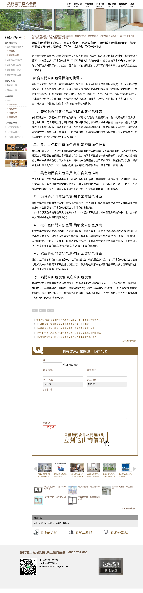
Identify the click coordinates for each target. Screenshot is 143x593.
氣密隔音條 (14, 55)
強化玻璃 (13, 104)
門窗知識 (42, 36)
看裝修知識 (119, 537)
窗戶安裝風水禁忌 (15, 75)
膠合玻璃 (13, 113)
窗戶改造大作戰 (14, 65)
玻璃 (9, 100)
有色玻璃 (13, 109)
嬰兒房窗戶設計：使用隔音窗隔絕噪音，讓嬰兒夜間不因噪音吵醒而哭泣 (68, 320)
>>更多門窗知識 (129, 341)
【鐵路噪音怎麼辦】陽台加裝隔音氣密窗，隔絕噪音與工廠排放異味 (66, 328)
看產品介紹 (49, 537)
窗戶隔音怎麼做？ (15, 47)
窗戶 (50, 36)
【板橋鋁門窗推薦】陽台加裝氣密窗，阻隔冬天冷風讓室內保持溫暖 (66, 337)
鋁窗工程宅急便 (21, 4)
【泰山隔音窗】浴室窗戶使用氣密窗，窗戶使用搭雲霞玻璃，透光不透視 (68, 333)
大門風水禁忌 (13, 132)
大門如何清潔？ (14, 127)
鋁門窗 (50, 310)
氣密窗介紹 (12, 85)
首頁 (34, 36)
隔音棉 (12, 51)
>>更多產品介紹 (129, 513)
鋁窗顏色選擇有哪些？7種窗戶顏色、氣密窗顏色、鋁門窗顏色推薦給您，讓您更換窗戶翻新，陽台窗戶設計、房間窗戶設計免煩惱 (83, 37)
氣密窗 (42, 310)
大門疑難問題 (11, 123)
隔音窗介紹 (12, 90)
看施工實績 (84, 537)
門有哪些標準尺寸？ (16, 137)
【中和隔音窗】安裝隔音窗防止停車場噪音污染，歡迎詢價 (62, 324)
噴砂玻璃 (13, 117)
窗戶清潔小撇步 (14, 70)
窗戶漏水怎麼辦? (14, 60)
